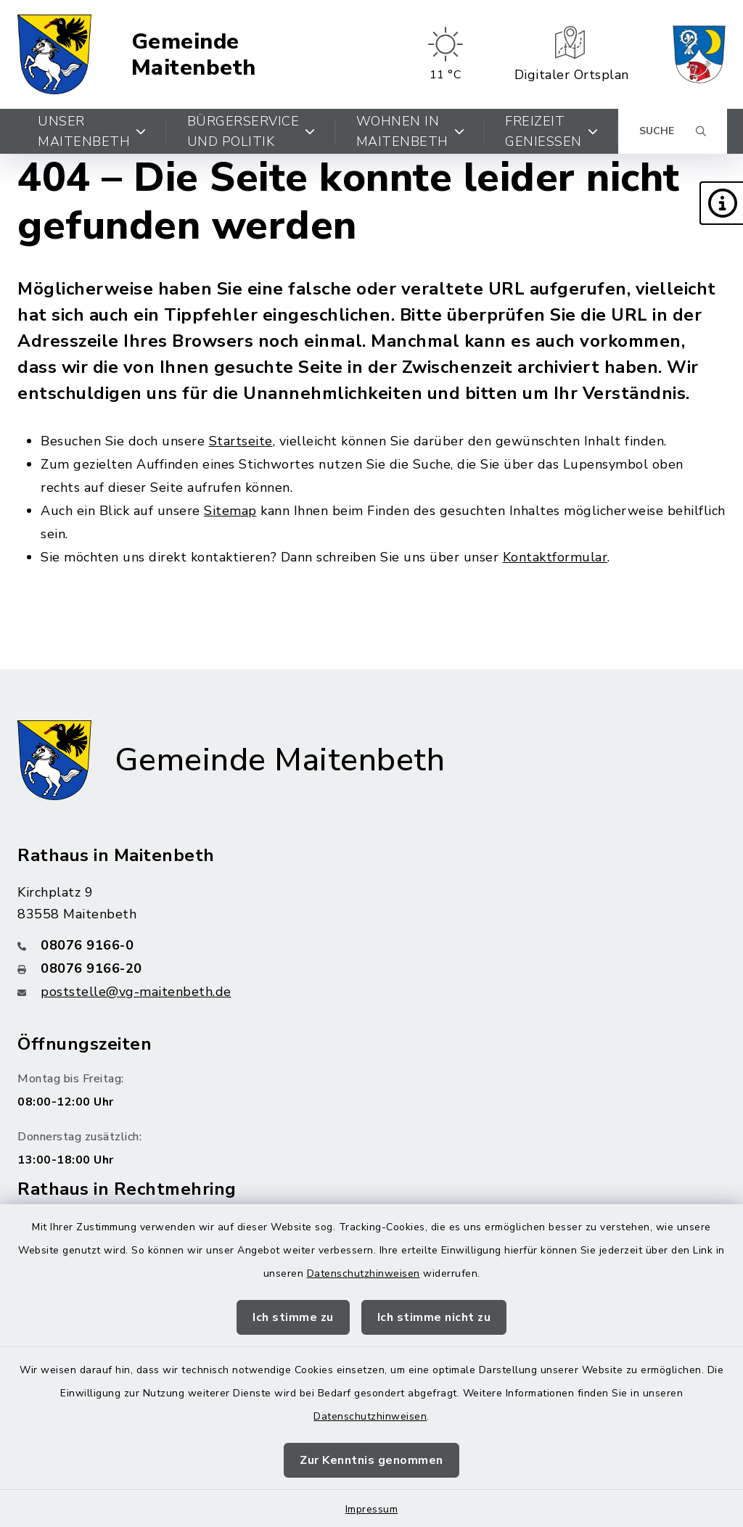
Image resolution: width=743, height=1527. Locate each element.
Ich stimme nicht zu (434, 1317)
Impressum (371, 1509)
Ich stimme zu (293, 1317)
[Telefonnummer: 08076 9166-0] (371, 945)
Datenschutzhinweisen (363, 1273)
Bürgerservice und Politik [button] (251, 131)
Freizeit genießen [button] (551, 131)
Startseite (241, 441)
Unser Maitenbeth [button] (92, 131)
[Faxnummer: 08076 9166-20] (371, 968)
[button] (721, 203)
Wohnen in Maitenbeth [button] (410, 131)
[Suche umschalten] (672, 131)
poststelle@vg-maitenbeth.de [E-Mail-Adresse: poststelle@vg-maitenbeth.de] (136, 991)
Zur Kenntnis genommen (371, 1460)
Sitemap (230, 510)
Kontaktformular (555, 557)
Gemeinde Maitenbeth (193, 54)
